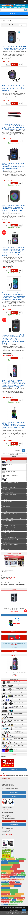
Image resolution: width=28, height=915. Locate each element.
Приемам (14, 913)
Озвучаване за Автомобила (9, 485)
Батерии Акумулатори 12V (19, 898)
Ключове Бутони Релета (8, 530)
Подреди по (22, 25)
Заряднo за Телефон (5, 877)
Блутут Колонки (4, 904)
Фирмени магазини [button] (14, 792)
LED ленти (12, 902)
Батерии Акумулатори (7, 520)
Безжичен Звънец (4, 881)
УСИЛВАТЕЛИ (6, 465)
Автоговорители (13, 869)
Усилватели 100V (16, 864)
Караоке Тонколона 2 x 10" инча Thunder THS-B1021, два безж (14, 673)
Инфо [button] (20, 64)
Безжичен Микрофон (5, 892)
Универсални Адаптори (16, 873)
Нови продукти (14, 655)
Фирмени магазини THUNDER (14, 553)
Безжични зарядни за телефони (7, 885)
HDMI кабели (4, 860)
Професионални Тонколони (13, 862)
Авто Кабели (5, 511)
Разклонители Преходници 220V (10, 539)
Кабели (21, 583)
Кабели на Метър (6, 506)
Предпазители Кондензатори (9, 537)
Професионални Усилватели (6, 864)
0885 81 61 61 (7, 573)
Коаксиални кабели (5, 902)
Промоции (14, 589)
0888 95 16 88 (14, 644)
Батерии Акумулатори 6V (6, 900)
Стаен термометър (5, 883)
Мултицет (13, 894)
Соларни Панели (6, 542)
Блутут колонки (18, 885)
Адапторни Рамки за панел (9, 516)
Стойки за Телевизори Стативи (10, 544)
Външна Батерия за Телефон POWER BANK (9, 889)
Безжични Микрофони (10, 858)
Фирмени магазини (14, 824)
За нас (3, 789)
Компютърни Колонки (5, 887)
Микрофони (21, 879)
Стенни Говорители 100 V (6, 867)
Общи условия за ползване (8, 785)
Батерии (23, 873)
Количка (14, 754)
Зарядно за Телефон (19, 902)
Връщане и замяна (6, 787)
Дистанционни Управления (8, 525)
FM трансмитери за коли (13, 904)
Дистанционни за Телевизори (7, 871)
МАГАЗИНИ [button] (14, 769)
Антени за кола (4, 898)
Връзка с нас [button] (14, 821)
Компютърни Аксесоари (8, 497)
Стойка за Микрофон (14, 879)
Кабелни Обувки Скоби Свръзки (10, 528)
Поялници (9, 873)
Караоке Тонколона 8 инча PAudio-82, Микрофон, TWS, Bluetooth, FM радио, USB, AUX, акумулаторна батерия (14, 48)
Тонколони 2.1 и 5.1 (8, 468)
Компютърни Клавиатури (19, 871)
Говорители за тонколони (9, 475)
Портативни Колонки (5, 869)
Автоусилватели (16, 860)
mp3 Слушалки (12, 881)
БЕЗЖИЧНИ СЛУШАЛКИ (8, 803)
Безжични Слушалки (16, 867)
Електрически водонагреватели (9, 547)
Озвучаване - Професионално (9, 487)
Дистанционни (4, 584)
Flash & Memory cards (5, 894)
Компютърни (11, 584)
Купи (14, 64)
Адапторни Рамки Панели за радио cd (8, 875)
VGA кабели (3, 873)
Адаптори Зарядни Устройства (9, 513)
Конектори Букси (6, 532)
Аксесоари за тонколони (9, 479)
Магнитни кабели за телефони (15, 883)
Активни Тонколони (14, 892)
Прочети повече (22, 912)
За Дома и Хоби (6, 549)
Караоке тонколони (14, 623)
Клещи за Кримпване (5, 896)
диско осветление (20, 900)
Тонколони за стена (8, 472)
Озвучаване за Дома (14, 459)
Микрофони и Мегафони (8, 492)
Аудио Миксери (4, 862)
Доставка (4, 781)
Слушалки (4, 499)
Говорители (22, 860)
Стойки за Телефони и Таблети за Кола (17, 877)
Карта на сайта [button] (14, 651)
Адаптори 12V (11, 898)
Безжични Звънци (6, 523)
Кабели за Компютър (7, 504)
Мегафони (14, 900)
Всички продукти (6, 782)
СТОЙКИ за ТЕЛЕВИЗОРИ (21, 858)
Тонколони (11, 583)
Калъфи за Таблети (5, 879)
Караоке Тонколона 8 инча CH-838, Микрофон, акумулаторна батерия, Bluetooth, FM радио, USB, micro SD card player (13, 87)
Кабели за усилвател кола (16, 896)
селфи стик (18, 881)
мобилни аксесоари (20, 584)
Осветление (5, 508)
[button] (14, 615)
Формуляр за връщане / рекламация (10, 788)
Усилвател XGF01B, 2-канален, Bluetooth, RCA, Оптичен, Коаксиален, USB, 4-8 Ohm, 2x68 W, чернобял (14, 607)
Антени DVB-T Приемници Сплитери (11, 518)
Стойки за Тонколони (21, 875)
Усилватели (16, 583)
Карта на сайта (14, 796)
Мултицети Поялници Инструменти (11, 535)
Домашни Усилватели (19, 894)
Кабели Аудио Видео (7, 501)
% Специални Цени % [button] (14, 631)
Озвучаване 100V (6, 489)
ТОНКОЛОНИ (14, 461)
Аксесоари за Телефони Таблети (10, 494)
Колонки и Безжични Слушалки (10, 482)
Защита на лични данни (7, 784)
